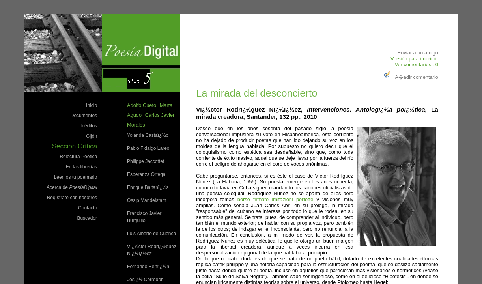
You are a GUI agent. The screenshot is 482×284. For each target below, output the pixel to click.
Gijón (91, 136)
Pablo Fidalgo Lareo (148, 148)
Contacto (87, 208)
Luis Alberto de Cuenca (151, 233)
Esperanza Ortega (146, 174)
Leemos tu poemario (75, 177)
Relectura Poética (78, 156)
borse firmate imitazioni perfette (275, 199)
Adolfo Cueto (141, 105)
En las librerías (81, 167)
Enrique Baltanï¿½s (147, 187)
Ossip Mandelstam (146, 200)
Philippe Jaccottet (145, 161)
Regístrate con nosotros (72, 197)
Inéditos (88, 126)
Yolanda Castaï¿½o (147, 135)
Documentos (84, 115)
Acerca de (72, 187)
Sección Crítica (74, 146)
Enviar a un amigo (418, 53)
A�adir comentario (410, 77)
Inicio (91, 105)
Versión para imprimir (414, 59)
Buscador (87, 218)
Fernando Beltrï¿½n (148, 266)
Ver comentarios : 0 (416, 64)
